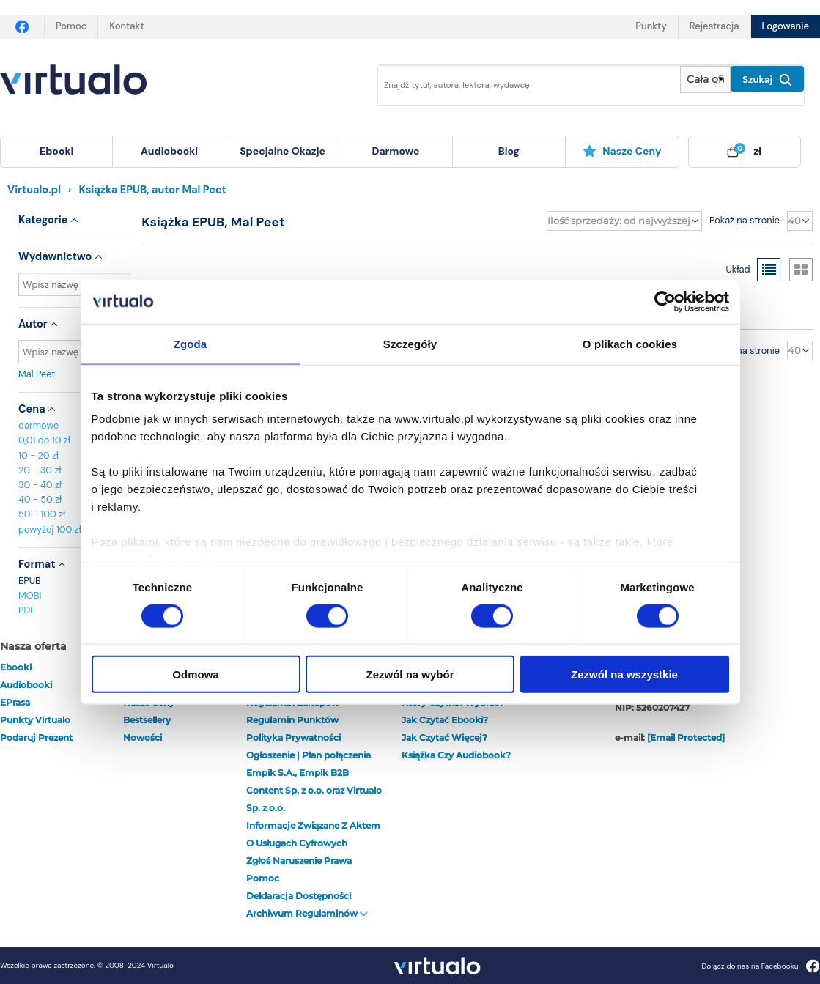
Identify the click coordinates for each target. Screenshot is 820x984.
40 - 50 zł (40, 499)
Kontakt (126, 26)
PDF (26, 610)
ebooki (16, 667)
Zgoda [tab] (190, 343)
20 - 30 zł (40, 470)
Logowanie (785, 26)
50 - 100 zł (41, 514)
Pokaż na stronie (744, 220)
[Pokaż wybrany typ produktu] (705, 79)
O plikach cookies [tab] (630, 343)
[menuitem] (56, 152)
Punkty (650, 26)
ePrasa (15, 702)
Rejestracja (714, 26)
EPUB (29, 580)
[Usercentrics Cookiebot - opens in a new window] (665, 301)
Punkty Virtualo (35, 719)
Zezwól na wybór (410, 674)
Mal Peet (74, 374)
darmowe (395, 151)
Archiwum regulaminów (307, 913)
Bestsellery (147, 719)
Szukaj (767, 79)
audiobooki (26, 684)
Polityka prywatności (293, 737)
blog (509, 151)
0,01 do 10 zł (44, 440)
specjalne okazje (282, 151)
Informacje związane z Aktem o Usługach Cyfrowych (313, 834)
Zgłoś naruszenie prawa (299, 860)
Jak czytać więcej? (444, 737)
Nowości (142, 737)
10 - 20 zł (38, 455)
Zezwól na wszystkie (624, 674)
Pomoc (71, 26)
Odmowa (195, 674)
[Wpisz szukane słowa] (519, 85)
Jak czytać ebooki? (445, 719)
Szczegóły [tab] (410, 343)
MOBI (29, 595)
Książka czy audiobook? (456, 755)
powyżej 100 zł (49, 529)
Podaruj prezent (36, 737)
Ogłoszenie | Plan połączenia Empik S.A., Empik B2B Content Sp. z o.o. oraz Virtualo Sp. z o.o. (314, 781)
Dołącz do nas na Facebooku (760, 966)
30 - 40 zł (40, 484)
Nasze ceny (622, 151)
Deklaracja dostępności (298, 895)
